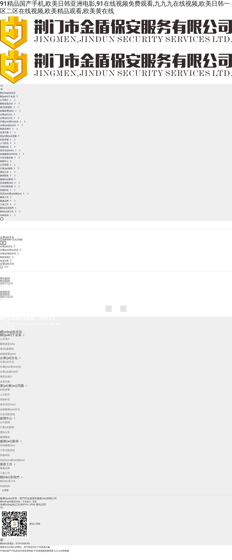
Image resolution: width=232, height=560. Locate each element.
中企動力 (27, 501)
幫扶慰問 (5, 278)
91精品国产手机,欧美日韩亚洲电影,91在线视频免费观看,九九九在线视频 (34, 551)
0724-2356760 (7, 329)
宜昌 (34, 501)
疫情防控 (5, 291)
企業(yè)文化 (14, 224)
